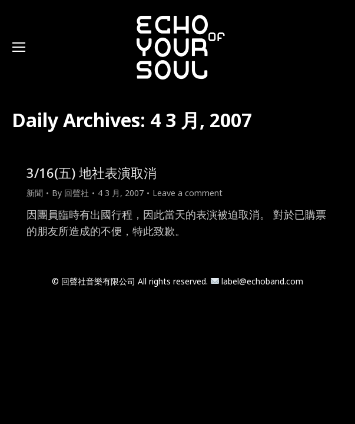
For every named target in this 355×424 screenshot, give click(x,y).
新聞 (34, 192)
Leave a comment (187, 192)
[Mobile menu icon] (19, 47)
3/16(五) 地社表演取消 (91, 172)
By (70, 192)
